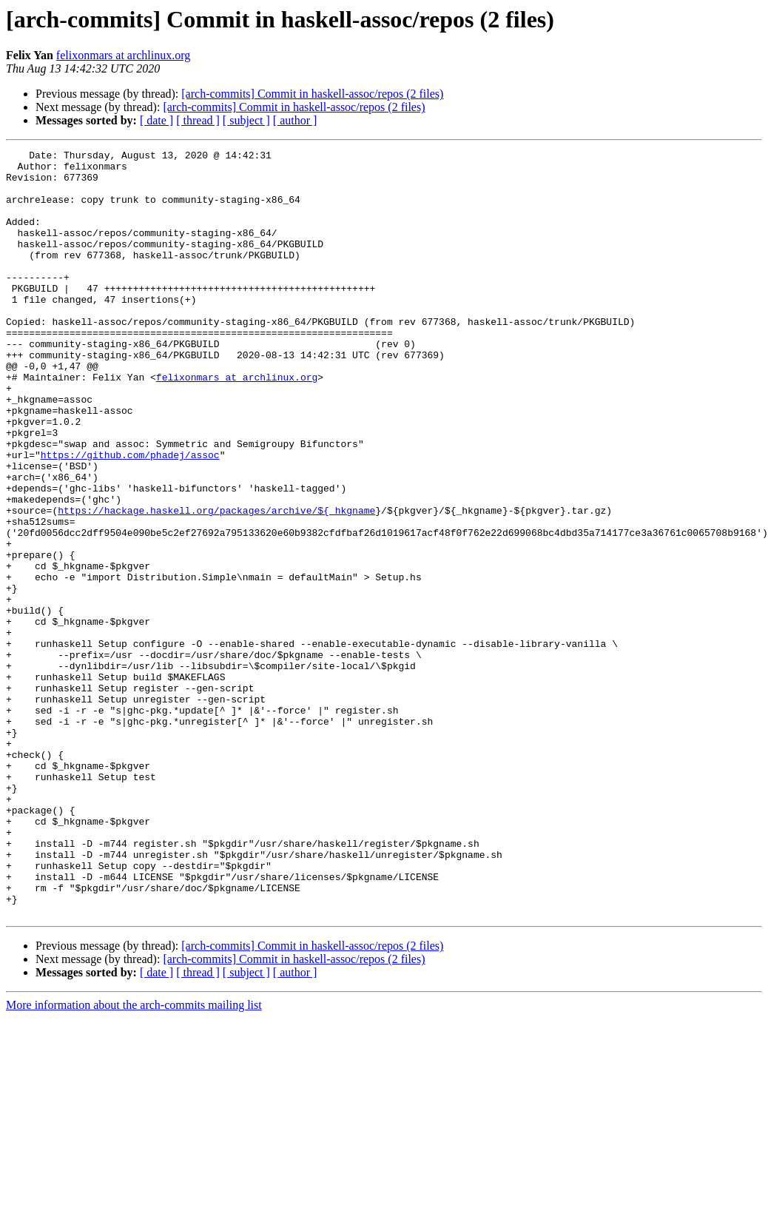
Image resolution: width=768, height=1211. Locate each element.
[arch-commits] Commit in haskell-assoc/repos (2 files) (312, 93)
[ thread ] (198, 120)
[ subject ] (246, 120)
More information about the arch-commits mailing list (134, 1158)
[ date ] (156, 120)
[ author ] (295, 120)
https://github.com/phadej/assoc (130, 516)
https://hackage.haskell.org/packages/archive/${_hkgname (216, 583)
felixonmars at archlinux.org (123, 55)
